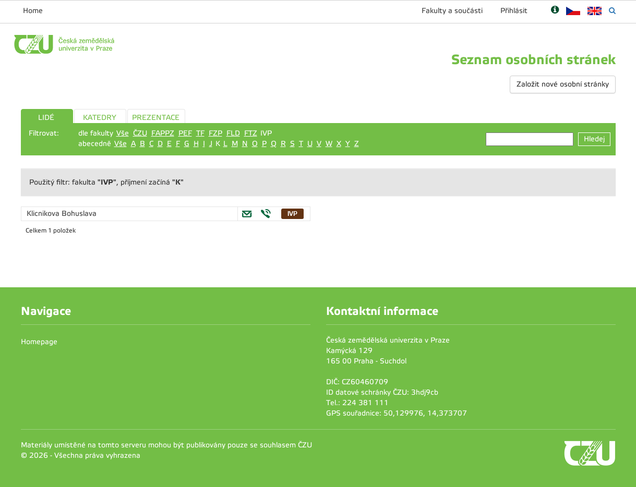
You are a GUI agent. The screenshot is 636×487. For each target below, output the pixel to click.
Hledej (594, 139)
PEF (185, 133)
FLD (233, 133)
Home (33, 11)
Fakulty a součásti (452, 11)
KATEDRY (99, 117)
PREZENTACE (155, 117)
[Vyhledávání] (612, 11)
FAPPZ (162, 133)
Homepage (39, 342)
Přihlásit (513, 11)
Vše (122, 133)
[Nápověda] (555, 11)
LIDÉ (46, 117)
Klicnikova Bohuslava (62, 213)
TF (200, 133)
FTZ (250, 133)
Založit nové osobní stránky (563, 84)
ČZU (140, 133)
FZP (215, 133)
